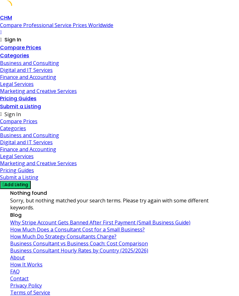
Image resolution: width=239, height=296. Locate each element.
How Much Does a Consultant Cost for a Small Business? (77, 229)
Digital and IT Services (26, 70)
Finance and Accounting (28, 77)
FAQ (15, 271)
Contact (19, 278)
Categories (14, 55)
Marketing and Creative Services (38, 91)
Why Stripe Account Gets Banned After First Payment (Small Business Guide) (100, 222)
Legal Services (17, 84)
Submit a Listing (20, 106)
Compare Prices (20, 47)
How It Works (26, 264)
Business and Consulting (29, 63)
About (17, 257)
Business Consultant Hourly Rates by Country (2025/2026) (79, 250)
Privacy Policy (26, 285)
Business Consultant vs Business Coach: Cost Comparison (79, 243)
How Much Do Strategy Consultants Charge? (63, 236)
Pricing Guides (18, 98)
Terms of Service (30, 292)
